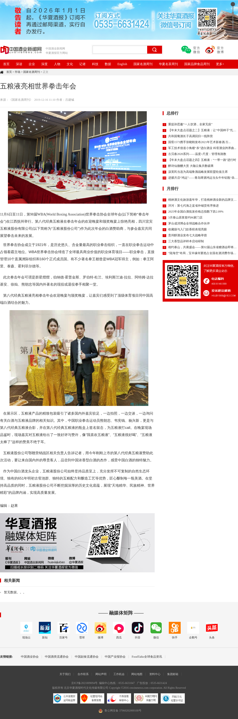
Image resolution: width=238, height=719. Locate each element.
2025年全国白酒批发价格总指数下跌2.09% (196, 211)
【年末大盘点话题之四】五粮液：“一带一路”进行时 (202, 159)
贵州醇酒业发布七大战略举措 (187, 235)
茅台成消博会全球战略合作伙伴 (189, 223)
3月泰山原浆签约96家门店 (185, 217)
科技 (95, 64)
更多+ (220, 64)
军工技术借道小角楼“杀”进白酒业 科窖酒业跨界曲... (202, 148)
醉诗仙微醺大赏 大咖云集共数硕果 (191, 165)
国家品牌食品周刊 (197, 64)
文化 (70, 64)
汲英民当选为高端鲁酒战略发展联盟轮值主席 (198, 171)
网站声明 (101, 674)
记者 (82, 64)
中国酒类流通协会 (57, 656)
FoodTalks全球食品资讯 (147, 656)
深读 (19, 64)
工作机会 (119, 674)
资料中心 (154, 674)
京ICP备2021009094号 (84, 683)
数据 (108, 64)
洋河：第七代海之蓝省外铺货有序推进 (193, 205)
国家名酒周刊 (143, 64)
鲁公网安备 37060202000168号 (123, 710)
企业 (32, 64)
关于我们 (65, 674)
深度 (44, 64)
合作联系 (83, 674)
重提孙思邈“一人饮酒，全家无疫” (190, 124)
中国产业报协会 (115, 656)
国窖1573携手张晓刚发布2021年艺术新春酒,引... (199, 142)
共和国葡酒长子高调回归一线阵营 (190, 136)
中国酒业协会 (30, 656)
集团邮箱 (172, 674)
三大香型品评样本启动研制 (186, 241)
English (122, 64)
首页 (6, 64)
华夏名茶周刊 (168, 64)
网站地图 (136, 674)
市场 (17, 71)
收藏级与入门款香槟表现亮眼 (187, 229)
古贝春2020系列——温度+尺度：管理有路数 (197, 154)
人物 (57, 64)
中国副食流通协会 (87, 656)
